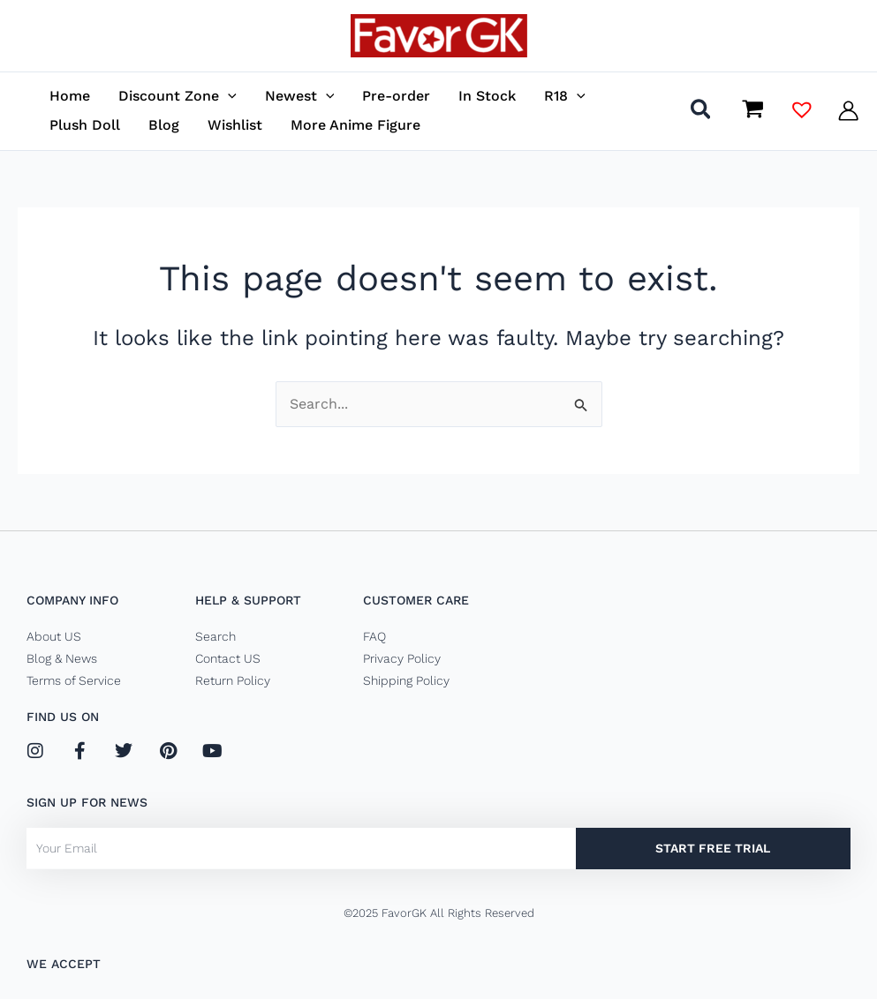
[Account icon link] (848, 111)
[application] (228, 95)
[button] (702, 112)
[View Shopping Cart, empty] (752, 110)
